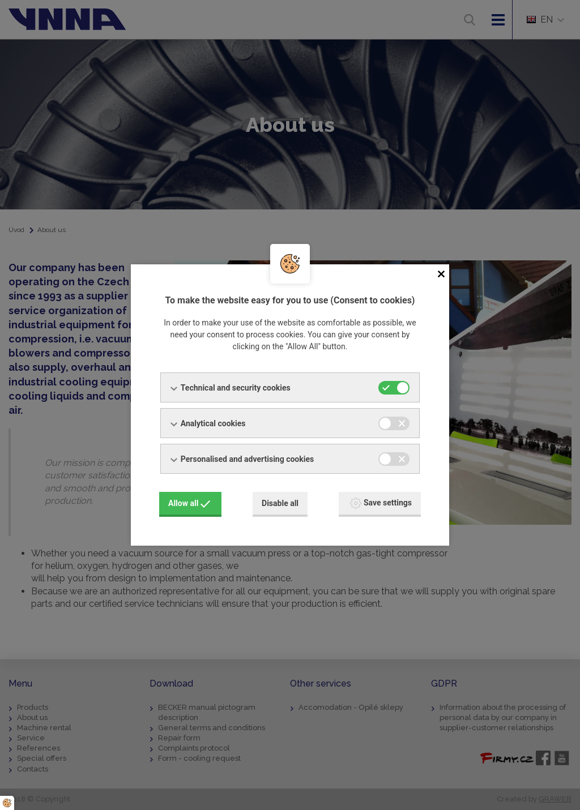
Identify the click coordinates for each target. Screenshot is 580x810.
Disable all (280, 502)
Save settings (381, 502)
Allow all (189, 502)
